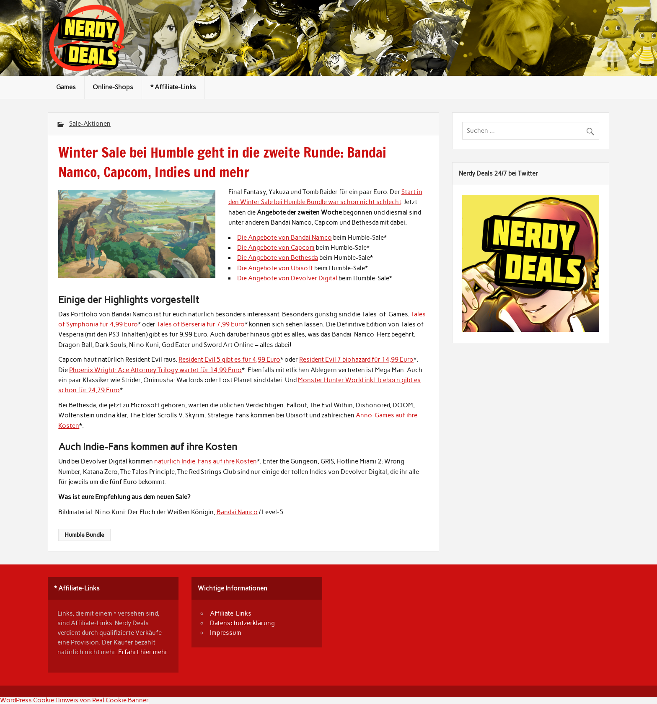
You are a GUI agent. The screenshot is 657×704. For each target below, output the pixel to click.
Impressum (225, 633)
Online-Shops (113, 87)
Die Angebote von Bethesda (277, 257)
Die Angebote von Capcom (276, 247)
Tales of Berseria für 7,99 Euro (201, 324)
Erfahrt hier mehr (142, 652)
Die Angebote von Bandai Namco (284, 237)
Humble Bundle (84, 534)
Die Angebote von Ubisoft (275, 268)
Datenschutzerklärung (242, 623)
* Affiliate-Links (173, 87)
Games (66, 87)
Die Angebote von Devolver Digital (287, 278)
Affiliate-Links (230, 613)
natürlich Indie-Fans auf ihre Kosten (205, 461)
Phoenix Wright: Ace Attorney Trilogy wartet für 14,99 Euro (155, 370)
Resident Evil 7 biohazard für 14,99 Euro (356, 359)
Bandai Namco (237, 512)
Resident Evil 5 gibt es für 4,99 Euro (229, 359)
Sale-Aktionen (90, 123)
